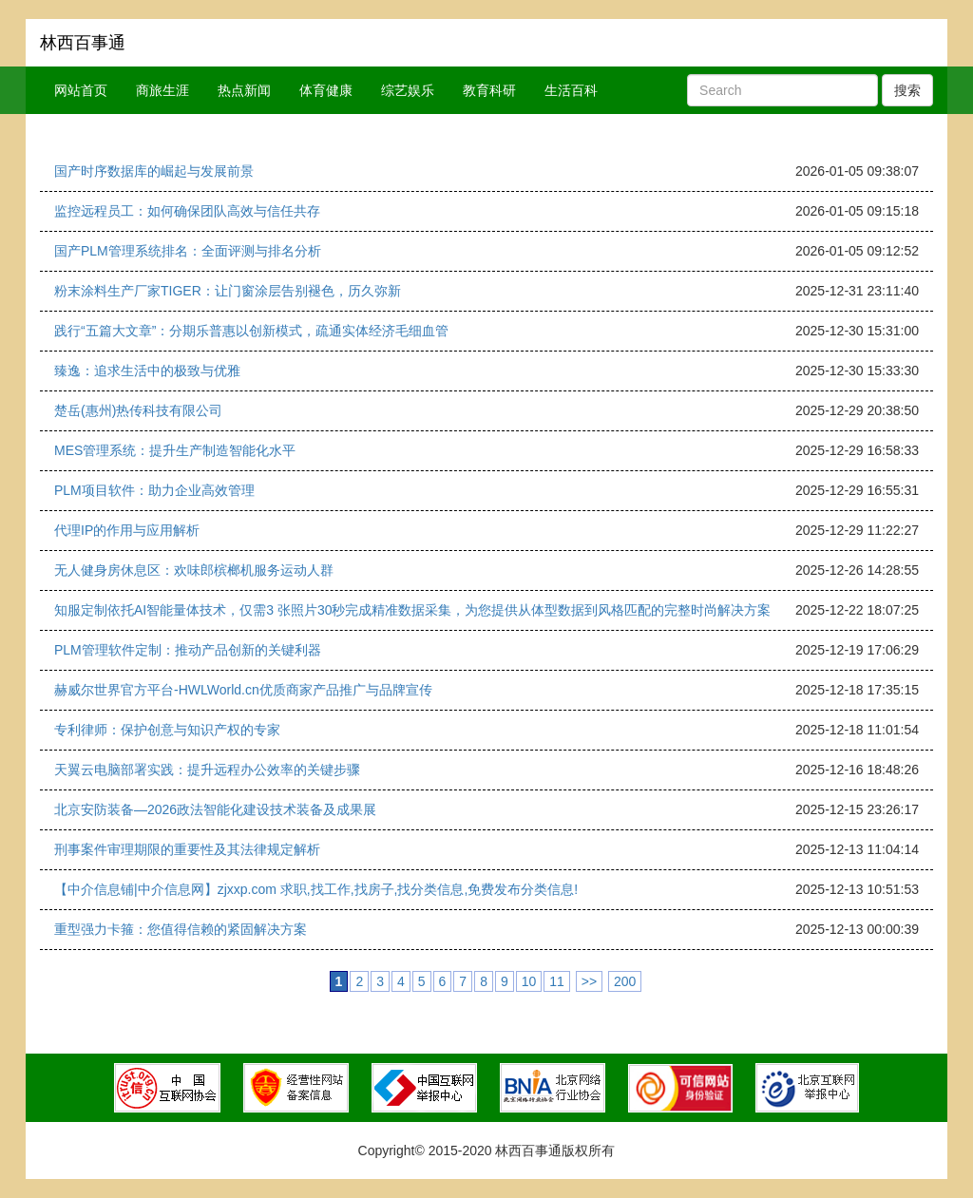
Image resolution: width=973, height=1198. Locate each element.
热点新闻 (244, 90)
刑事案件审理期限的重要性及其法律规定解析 (187, 849)
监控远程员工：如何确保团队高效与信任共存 (187, 211)
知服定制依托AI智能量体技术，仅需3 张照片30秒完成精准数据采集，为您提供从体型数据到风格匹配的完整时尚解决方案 (412, 610)
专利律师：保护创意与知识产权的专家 (167, 729)
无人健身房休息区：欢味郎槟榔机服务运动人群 (194, 570)
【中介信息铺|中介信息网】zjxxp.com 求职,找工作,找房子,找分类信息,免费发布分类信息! (316, 889)
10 (529, 981)
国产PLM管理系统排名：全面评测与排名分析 (187, 250)
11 (556, 981)
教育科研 (489, 90)
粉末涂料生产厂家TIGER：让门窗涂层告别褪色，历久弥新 (227, 290)
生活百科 (571, 90)
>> (589, 981)
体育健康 (326, 90)
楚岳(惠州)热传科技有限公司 (138, 410)
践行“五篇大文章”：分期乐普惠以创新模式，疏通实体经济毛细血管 (251, 330)
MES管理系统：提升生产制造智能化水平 (175, 450)
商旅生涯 (162, 90)
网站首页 (80, 90)
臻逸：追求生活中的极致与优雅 (147, 370)
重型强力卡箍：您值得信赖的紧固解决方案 (180, 929)
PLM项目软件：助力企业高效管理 (154, 490)
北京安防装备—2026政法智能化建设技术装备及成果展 (215, 809)
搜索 (907, 90)
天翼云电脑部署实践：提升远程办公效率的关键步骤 (207, 769)
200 (625, 981)
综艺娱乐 (407, 90)
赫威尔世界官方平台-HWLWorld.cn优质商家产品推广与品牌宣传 (243, 689)
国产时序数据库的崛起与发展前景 (154, 171)
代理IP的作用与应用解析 (127, 530)
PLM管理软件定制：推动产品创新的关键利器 (187, 649)
